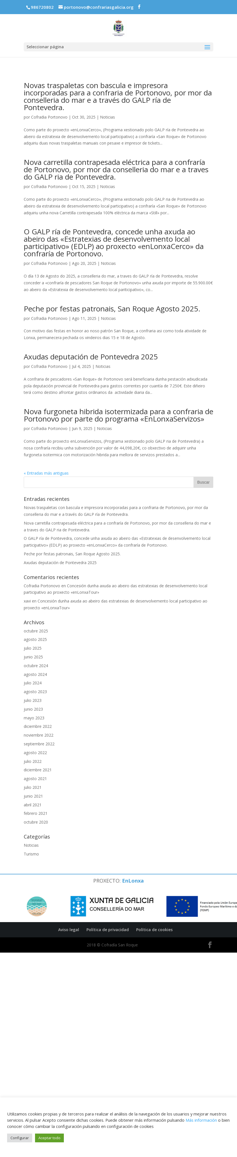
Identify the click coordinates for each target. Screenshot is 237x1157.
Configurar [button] (19, 1137)
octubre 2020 (36, 822)
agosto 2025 (35, 639)
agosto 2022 (35, 752)
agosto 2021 (35, 778)
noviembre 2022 (38, 735)
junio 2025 (33, 657)
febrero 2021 (35, 813)
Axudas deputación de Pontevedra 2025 (91, 357)
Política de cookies (154, 929)
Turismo (31, 854)
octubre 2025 (36, 631)
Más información (201, 1120)
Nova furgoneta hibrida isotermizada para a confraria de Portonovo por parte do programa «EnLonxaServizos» (118, 415)
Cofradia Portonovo (49, 117)
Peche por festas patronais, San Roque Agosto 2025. (112, 309)
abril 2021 (33, 804)
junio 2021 (33, 796)
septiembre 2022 (39, 743)
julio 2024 (33, 683)
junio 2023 (33, 709)
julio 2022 (33, 761)
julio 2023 (33, 700)
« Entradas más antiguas (46, 473)
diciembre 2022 (38, 726)
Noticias (107, 117)
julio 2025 (33, 648)
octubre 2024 (36, 665)
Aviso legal (68, 929)
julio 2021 (33, 787)
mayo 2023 (34, 718)
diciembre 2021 (38, 769)
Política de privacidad (107, 929)
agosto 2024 (35, 674)
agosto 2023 (35, 691)
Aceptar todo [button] (49, 1137)
